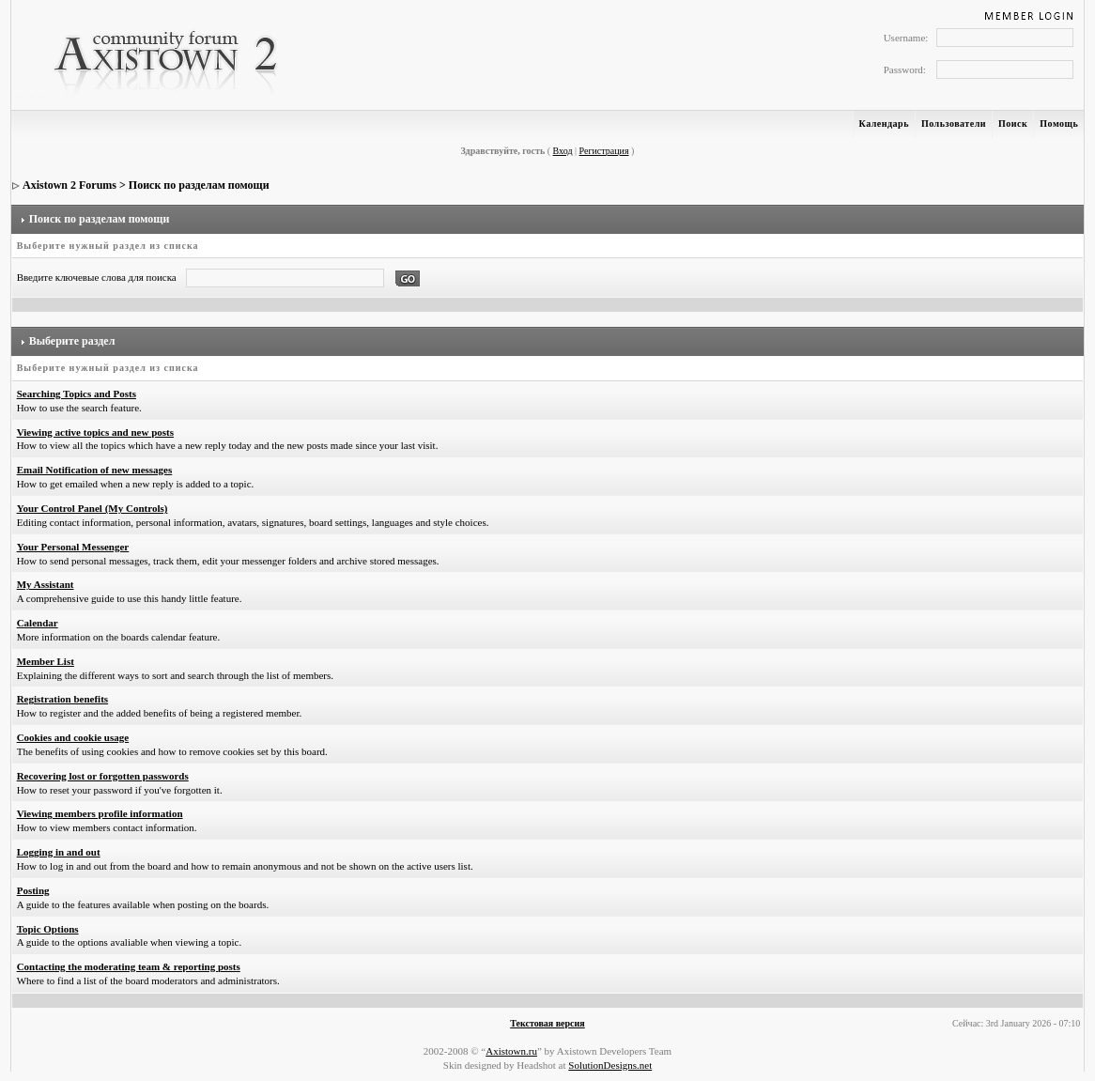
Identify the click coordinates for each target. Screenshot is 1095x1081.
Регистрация (604, 151)
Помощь (1059, 123)
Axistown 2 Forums (69, 185)
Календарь (884, 123)
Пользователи (953, 123)
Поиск (1012, 123)
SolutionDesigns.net (610, 1065)
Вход (563, 151)
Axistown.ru (511, 1051)
